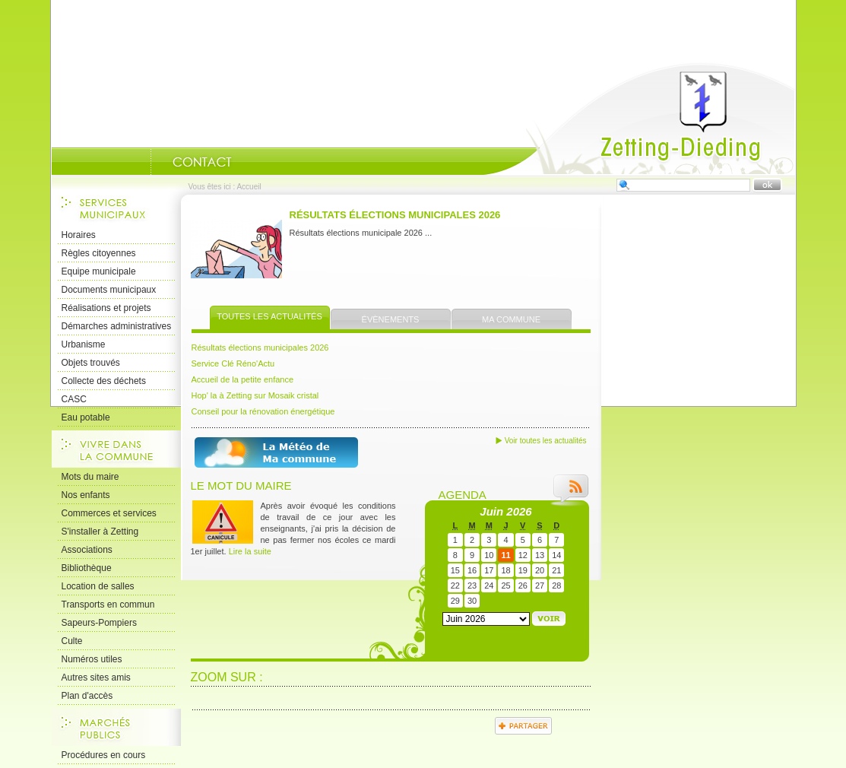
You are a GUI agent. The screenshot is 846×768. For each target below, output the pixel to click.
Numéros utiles (92, 659)
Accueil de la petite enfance (243, 379)
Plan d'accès (87, 695)
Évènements (391, 319)
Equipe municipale (99, 271)
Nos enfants (86, 495)
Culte (72, 641)
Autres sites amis (96, 677)
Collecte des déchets (104, 381)
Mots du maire (90, 476)
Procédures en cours (104, 755)
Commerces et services (109, 513)
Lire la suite (250, 551)
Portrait (131, 162)
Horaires (79, 235)
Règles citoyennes (99, 253)
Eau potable (86, 417)
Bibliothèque (87, 568)
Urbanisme (84, 344)
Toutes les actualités (269, 316)
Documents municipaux (109, 289)
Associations (87, 549)
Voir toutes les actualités (546, 440)
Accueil (639, 118)
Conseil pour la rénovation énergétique (263, 411)
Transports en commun (108, 604)
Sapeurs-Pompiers (99, 622)
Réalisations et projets (106, 308)
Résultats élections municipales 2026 (395, 215)
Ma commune (511, 319)
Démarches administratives (117, 326)
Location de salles (98, 586)
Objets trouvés (91, 362)
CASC (74, 399)
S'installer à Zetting (100, 531)
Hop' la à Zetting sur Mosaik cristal (255, 395)
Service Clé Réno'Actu (233, 363)
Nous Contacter (202, 162)
